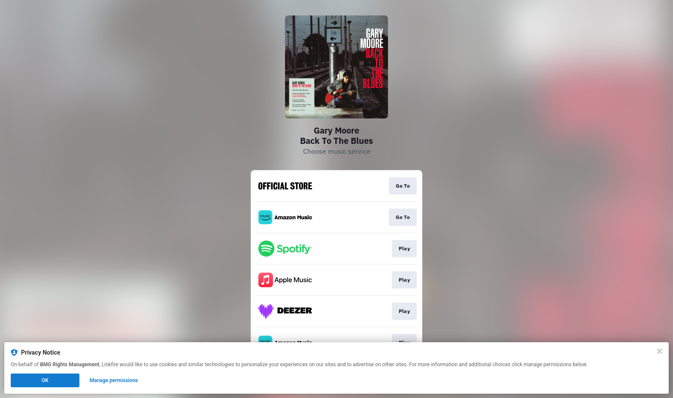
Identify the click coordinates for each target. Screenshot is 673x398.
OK (45, 380)
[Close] (660, 351)
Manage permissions (114, 380)
